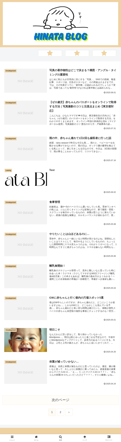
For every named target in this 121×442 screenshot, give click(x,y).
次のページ (60, 400)
